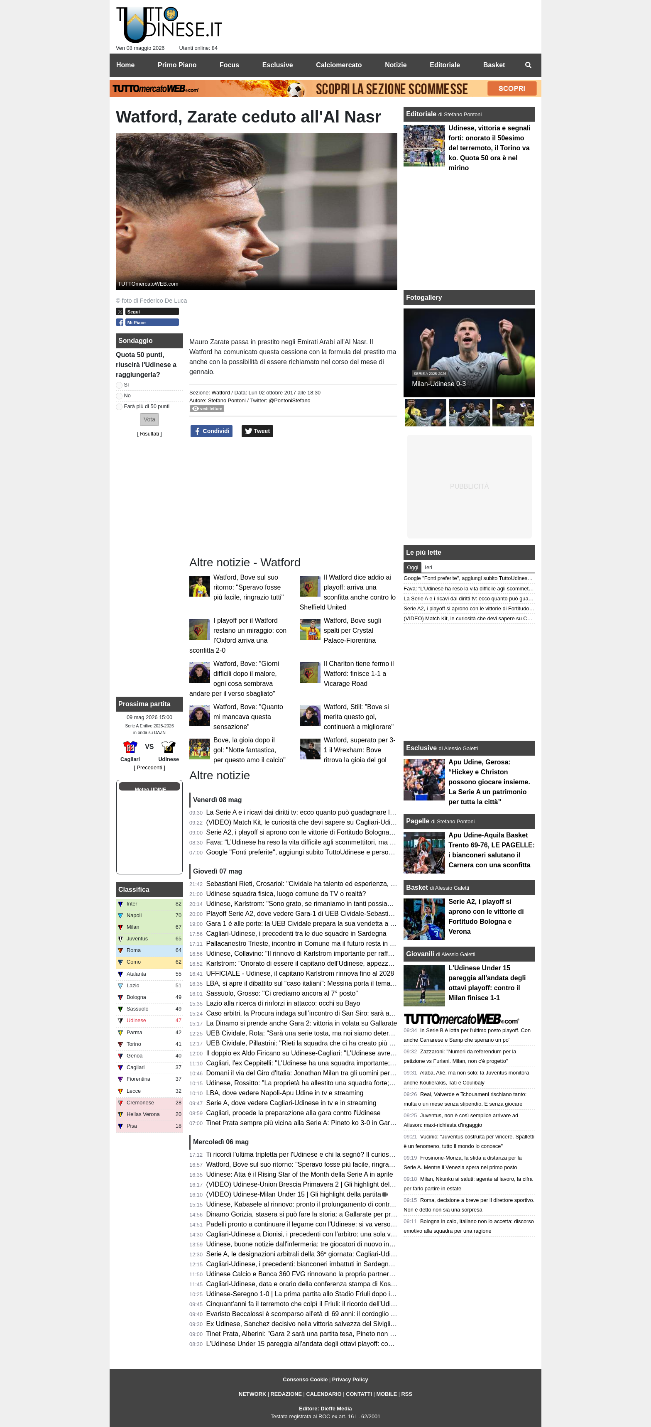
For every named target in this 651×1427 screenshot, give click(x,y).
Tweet (257, 431)
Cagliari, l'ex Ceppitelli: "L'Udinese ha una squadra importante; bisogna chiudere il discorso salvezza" (355, 1063)
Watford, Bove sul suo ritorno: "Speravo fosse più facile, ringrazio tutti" (248, 587)
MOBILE (386, 1394)
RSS (406, 1394)
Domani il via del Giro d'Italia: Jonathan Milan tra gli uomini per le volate (311, 1073)
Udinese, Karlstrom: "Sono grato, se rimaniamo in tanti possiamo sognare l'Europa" (328, 903)
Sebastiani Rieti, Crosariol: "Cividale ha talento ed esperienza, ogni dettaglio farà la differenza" (345, 883)
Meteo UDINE (150, 790)
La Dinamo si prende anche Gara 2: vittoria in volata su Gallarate (301, 1023)
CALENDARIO (323, 1394)
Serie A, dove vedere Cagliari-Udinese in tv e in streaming (291, 1102)
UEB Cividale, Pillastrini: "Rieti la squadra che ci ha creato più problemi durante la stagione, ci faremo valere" (366, 1043)
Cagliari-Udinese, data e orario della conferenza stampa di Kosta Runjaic (313, 1283)
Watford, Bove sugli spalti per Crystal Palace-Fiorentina (352, 630)
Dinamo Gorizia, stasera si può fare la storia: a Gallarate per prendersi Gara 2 (320, 1214)
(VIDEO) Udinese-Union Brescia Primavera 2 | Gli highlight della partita (310, 1184)
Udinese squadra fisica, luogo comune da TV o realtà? (286, 893)
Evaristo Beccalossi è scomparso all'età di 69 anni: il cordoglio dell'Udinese (316, 1313)
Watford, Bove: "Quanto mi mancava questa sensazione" (248, 716)
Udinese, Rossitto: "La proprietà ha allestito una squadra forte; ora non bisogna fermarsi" (336, 1083)
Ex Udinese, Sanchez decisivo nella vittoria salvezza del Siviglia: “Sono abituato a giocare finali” (347, 1323)
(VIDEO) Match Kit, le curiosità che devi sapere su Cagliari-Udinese (305, 822)
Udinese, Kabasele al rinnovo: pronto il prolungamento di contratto (303, 1204)
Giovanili (420, 953)
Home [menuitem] (125, 65)
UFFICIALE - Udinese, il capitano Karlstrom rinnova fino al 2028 (300, 973)
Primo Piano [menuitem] (177, 65)
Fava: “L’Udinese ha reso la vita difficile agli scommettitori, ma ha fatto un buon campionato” (341, 842)
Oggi (412, 567)
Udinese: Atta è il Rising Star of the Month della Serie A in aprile (299, 1174)
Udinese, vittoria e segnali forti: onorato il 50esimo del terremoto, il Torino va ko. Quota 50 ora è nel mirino (489, 148)
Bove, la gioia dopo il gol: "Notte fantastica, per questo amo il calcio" (249, 750)
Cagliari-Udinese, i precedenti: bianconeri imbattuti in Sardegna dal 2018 (313, 1264)
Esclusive (421, 747)
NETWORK (252, 1394)
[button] (149, 419)
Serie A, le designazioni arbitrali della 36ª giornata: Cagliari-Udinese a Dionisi (319, 1254)
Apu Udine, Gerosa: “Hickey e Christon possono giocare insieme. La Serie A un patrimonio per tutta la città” (489, 782)
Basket (417, 887)
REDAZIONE (286, 1394)
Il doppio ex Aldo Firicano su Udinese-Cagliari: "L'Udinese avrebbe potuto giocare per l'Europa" (345, 1053)
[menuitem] (528, 65)
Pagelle (417, 821)
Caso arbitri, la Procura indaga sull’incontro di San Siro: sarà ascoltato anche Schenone (335, 1013)
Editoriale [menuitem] (445, 65)
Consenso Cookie (305, 1379)
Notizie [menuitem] (395, 65)
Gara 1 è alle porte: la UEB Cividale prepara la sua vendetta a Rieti (305, 923)
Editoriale (422, 113)
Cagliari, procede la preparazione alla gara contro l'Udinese (293, 1112)
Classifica (133, 889)
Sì (126, 385)
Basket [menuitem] (494, 65)
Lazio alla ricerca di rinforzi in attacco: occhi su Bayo (283, 1003)
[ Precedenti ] (149, 767)
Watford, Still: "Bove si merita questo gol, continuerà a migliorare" (359, 716)
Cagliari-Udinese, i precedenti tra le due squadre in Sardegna (296, 933)
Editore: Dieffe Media (325, 1408)
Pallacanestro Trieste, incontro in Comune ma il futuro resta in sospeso (310, 943)
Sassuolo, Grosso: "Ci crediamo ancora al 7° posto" (282, 993)
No (127, 395)
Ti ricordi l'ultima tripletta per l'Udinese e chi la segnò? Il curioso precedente (317, 1154)
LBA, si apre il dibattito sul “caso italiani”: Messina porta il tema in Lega (310, 983)
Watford (220, 392)
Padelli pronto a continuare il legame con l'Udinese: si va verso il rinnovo (312, 1224)
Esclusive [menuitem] (277, 65)
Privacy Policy (350, 1379)
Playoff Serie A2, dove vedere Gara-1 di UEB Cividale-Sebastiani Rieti (309, 913)
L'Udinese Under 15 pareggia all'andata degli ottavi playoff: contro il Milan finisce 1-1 (330, 1343)
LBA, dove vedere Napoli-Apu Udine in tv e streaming (285, 1093)
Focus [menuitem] (229, 65)
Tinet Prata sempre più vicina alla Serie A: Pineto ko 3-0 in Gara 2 (302, 1122)
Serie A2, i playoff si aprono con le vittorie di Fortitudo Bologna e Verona (312, 832)
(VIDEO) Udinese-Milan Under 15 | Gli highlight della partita (293, 1194)
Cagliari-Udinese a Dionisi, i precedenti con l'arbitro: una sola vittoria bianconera (324, 1234)
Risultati (149, 434)
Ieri (428, 567)
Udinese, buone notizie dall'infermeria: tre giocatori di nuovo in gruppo (309, 1244)
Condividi (212, 431)
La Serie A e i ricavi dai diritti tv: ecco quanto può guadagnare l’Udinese (311, 812)
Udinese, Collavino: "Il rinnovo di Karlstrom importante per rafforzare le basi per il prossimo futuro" (350, 953)
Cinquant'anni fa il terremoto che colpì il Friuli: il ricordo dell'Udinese (305, 1303)
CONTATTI (359, 1394)
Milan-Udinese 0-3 (439, 383)
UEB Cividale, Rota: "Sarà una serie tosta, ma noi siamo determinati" (307, 1033)
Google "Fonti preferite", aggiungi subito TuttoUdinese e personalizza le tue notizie (327, 852)
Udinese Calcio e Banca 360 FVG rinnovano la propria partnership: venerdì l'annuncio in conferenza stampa (365, 1274)
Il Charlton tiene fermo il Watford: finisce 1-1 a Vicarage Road (359, 673)
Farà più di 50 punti (147, 406)
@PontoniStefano (290, 400)
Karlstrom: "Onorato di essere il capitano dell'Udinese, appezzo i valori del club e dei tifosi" (339, 963)
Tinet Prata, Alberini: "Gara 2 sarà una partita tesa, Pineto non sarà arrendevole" (324, 1333)
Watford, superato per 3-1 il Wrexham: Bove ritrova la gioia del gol (360, 750)
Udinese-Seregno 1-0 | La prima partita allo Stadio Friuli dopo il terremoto (314, 1293)
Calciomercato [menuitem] (339, 65)
